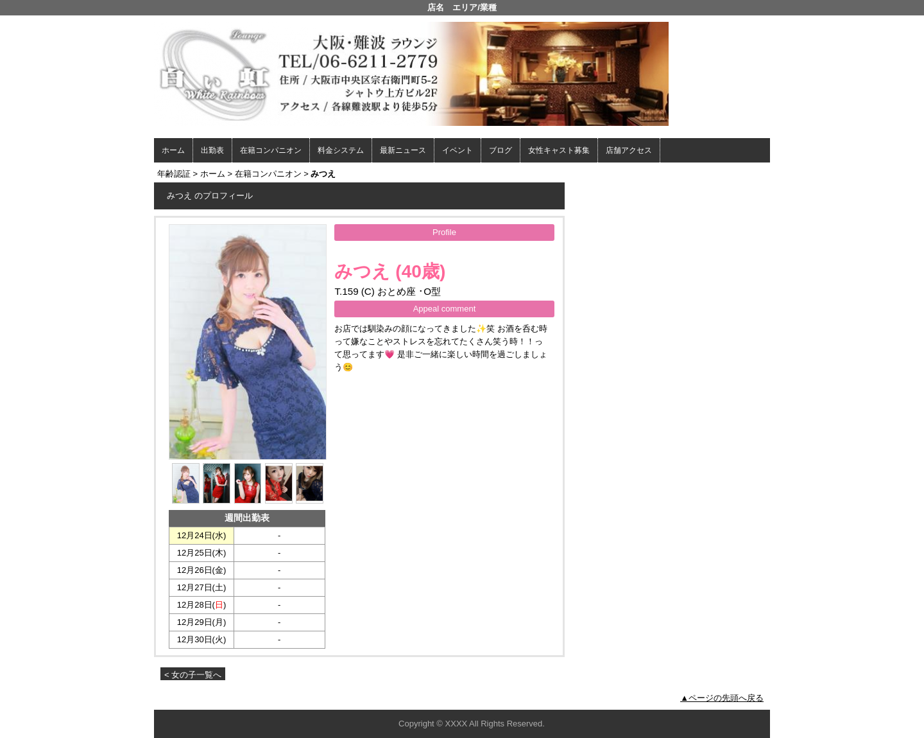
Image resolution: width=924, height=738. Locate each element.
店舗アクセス (629, 150)
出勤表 (212, 150)
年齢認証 (174, 174)
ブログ (500, 150)
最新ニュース (403, 150)
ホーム (173, 150)
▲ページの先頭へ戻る (722, 698)
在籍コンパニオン (271, 150)
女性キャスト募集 (559, 150)
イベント (457, 150)
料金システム (341, 150)
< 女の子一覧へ (192, 675)
